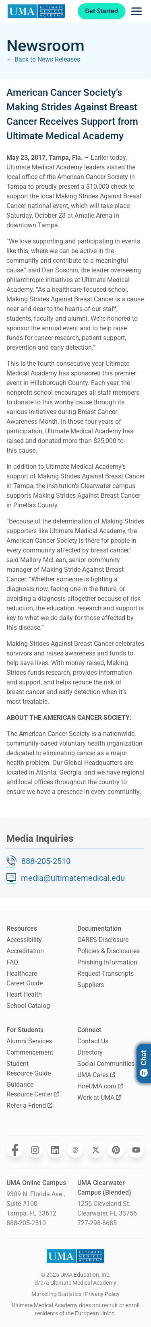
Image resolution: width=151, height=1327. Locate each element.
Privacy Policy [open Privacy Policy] (102, 1294)
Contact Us (92, 1041)
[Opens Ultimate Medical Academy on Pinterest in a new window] (116, 1150)
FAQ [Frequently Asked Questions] (12, 962)
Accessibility (24, 940)
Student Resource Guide (28, 1068)
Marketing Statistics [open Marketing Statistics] (56, 1294)
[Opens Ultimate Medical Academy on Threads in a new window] (75, 1150)
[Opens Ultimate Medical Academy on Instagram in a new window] (35, 1150)
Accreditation (25, 951)
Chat (143, 1063)
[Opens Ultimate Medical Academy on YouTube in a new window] (136, 1150)
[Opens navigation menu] (136, 11)
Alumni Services (29, 1041)
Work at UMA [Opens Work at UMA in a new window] (99, 1097)
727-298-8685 (97, 1223)
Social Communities (105, 1063)
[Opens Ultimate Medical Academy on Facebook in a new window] (15, 1150)
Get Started (101, 11)
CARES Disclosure (102, 940)
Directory (90, 1052)
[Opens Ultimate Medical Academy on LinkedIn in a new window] (55, 1150)
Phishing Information (107, 962)
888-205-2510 (45, 861)
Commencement (29, 1052)
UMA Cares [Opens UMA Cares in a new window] (96, 1075)
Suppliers (90, 985)
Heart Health (24, 994)
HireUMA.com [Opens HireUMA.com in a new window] (100, 1086)
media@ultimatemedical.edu (73, 878)
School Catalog (28, 1006)
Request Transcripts (105, 973)
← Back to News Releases (43, 59)
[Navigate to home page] (36, 11)
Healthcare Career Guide (24, 978)
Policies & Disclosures (108, 951)
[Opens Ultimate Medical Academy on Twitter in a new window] (96, 1150)
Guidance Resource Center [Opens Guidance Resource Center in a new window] (32, 1089)
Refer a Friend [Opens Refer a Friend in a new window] (29, 1105)
